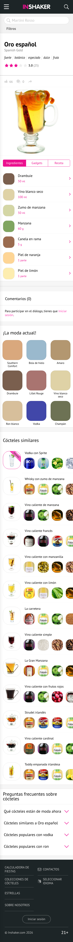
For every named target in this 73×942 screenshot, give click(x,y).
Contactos (48, 869)
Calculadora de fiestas (17, 869)
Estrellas (12, 893)
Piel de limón (42, 273)
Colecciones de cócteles (16, 881)
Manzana (42, 226)
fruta (56, 57)
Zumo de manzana (42, 210)
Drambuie (42, 178)
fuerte (7, 57)
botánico (20, 57)
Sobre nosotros (17, 905)
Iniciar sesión (36, 919)
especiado (34, 57)
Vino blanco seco (42, 194)
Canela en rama (42, 241)
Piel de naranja (42, 257)
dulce (46, 57)
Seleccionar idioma (50, 881)
